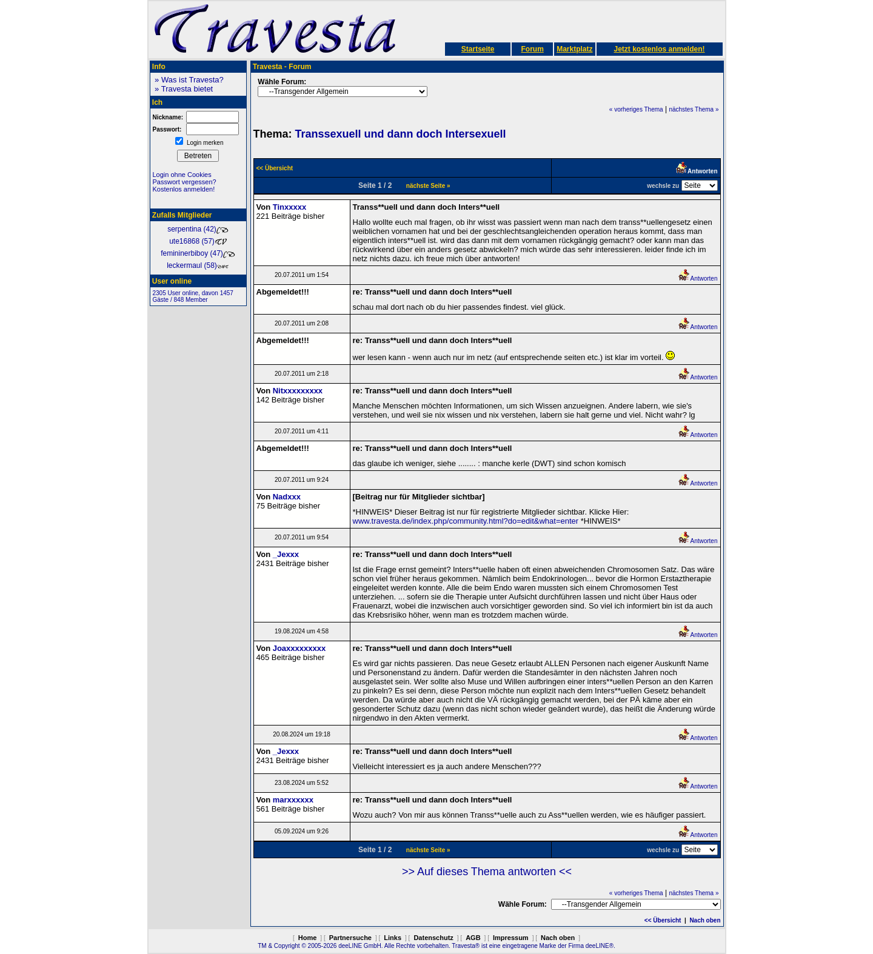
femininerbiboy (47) (198, 253)
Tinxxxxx (289, 207)
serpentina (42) (198, 229)
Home (307, 937)
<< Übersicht (662, 920)
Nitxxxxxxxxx (298, 390)
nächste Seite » (428, 185)
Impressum (511, 937)
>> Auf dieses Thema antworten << (487, 872)
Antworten (697, 278)
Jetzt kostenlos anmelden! (659, 49)
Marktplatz (574, 49)
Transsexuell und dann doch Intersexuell (400, 134)
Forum (532, 49)
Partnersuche (350, 937)
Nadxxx (287, 496)
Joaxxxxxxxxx (299, 648)
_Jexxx (286, 554)
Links (392, 937)
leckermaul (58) (198, 265)
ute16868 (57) (198, 241)
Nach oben (704, 920)
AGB (473, 937)
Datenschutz (433, 937)
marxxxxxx (293, 799)
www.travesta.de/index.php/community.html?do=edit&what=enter (466, 520)
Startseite (478, 49)
